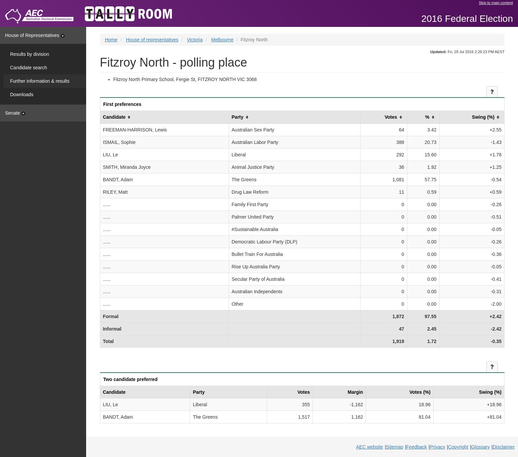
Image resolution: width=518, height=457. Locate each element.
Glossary (480, 447)
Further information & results (40, 81)
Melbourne (222, 39)
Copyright (458, 447)
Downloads (21, 94)
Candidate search (28, 67)
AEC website (369, 447)
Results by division (29, 54)
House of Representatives (35, 35)
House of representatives (152, 39)
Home (111, 39)
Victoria (194, 39)
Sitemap (394, 447)
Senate (15, 113)
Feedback (416, 447)
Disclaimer (504, 447)
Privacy (437, 447)
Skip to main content (496, 3)
